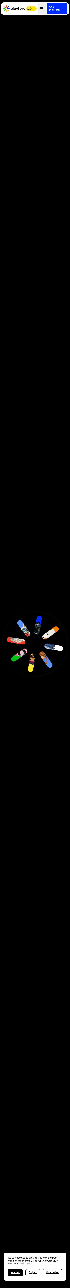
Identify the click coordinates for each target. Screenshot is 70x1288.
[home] (14, 8)
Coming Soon (29, 8)
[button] (42, 8)
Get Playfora (54, 8)
